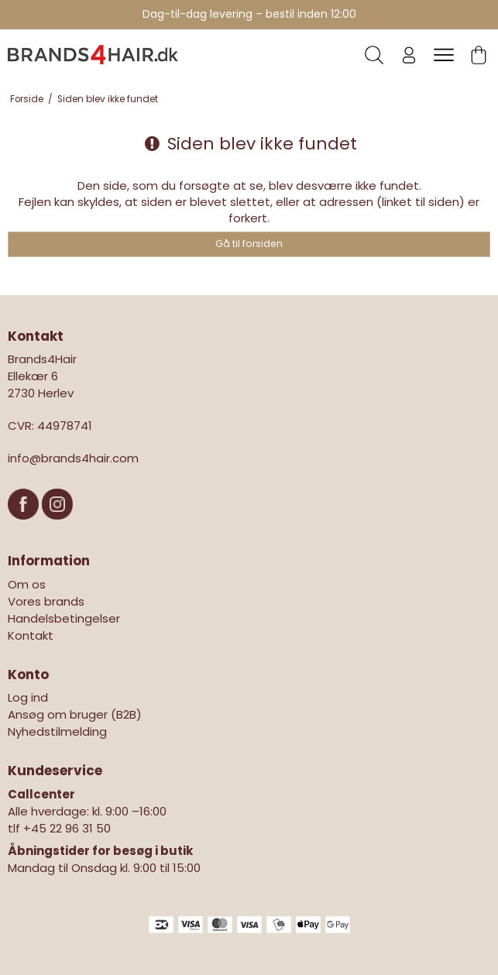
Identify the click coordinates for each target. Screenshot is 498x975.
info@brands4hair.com (73, 458)
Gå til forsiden (249, 243)
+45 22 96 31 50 (67, 828)
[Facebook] (25, 527)
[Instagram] (57, 527)
